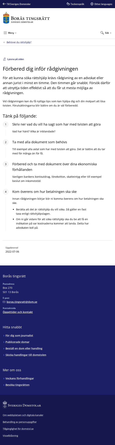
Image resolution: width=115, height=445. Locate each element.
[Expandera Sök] (106, 32)
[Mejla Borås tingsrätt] (20, 302)
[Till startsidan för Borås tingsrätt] (26, 18)
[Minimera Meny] (10, 32)
